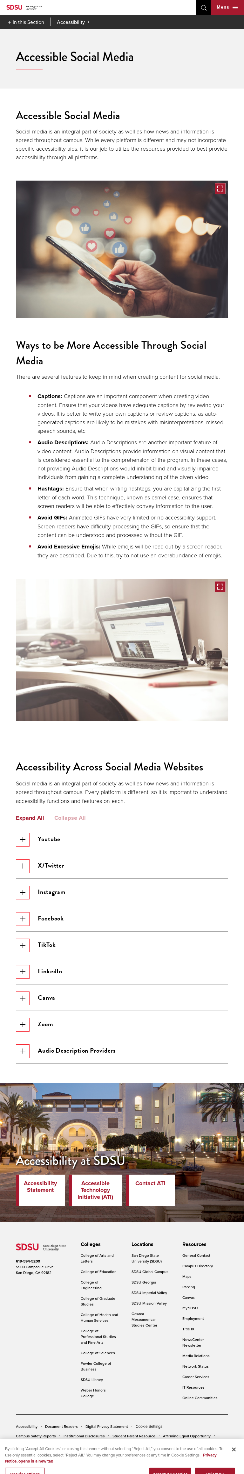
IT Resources (193, 1387)
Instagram (41, 892)
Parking (188, 1287)
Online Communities (200, 1397)
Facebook (40, 919)
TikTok (36, 945)
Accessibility (71, 21)
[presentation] (90, 1244)
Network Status (195, 1366)
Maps (187, 1276)
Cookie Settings (149, 1426)
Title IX (188, 1329)
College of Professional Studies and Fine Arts (98, 1336)
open (203, 7)
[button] (122, 249)
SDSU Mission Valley (149, 1303)
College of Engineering (91, 1285)
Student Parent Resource (133, 1436)
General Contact (196, 1255)
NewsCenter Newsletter (193, 1342)
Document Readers (61, 1426)
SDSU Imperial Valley (149, 1292)
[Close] (234, 1459)
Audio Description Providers (66, 1051)
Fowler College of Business (96, 1366)
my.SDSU (190, 1308)
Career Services (195, 1376)
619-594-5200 (28, 1261)
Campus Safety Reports (36, 1436)
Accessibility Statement (40, 1186)
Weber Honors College (93, 1393)
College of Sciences (98, 1353)
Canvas (188, 1297)
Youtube (38, 840)
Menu (227, 7)
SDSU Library (92, 1379)
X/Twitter (40, 866)
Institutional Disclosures (84, 1436)
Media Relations (196, 1355)
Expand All (30, 818)
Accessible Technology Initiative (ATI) (95, 1190)
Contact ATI (150, 1183)
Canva (35, 998)
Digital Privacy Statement (106, 1426)
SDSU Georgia (144, 1282)
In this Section (28, 21)
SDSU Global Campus (150, 1271)
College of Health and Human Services (99, 1317)
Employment (193, 1318)
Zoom (34, 1025)
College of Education (99, 1271)
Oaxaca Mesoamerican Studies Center (144, 1319)
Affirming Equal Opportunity (187, 1436)
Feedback (24, 1445)
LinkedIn (39, 972)
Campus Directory (197, 1266)
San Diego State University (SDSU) (147, 1258)
